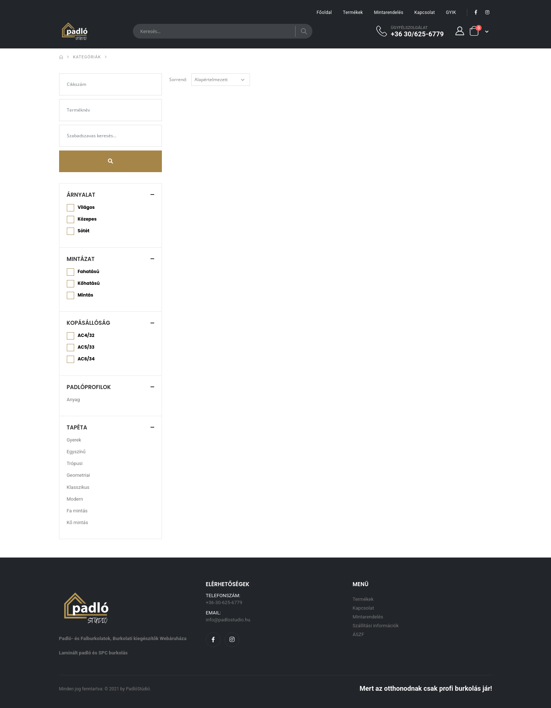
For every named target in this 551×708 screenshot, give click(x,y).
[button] (478, 31)
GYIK (451, 12)
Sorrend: (178, 79)
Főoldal (324, 12)
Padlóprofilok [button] (89, 387)
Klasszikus (78, 487)
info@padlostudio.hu (228, 619)
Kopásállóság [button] (88, 323)
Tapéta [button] (77, 427)
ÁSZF (358, 634)
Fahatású (88, 272)
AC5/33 (86, 347)
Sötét (84, 231)
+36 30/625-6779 (417, 33)
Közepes (87, 219)
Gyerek (74, 440)
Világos (86, 207)
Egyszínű (76, 451)
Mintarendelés (388, 12)
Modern (75, 499)
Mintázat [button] (81, 259)
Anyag (73, 399)
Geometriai (78, 475)
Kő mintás (77, 522)
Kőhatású (89, 283)
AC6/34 (86, 359)
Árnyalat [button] (81, 195)
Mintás (85, 295)
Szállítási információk (376, 625)
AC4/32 (86, 335)
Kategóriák (87, 57)
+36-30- (224, 602)
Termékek (353, 12)
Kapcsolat (424, 12)
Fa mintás (77, 510)
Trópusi (75, 463)
